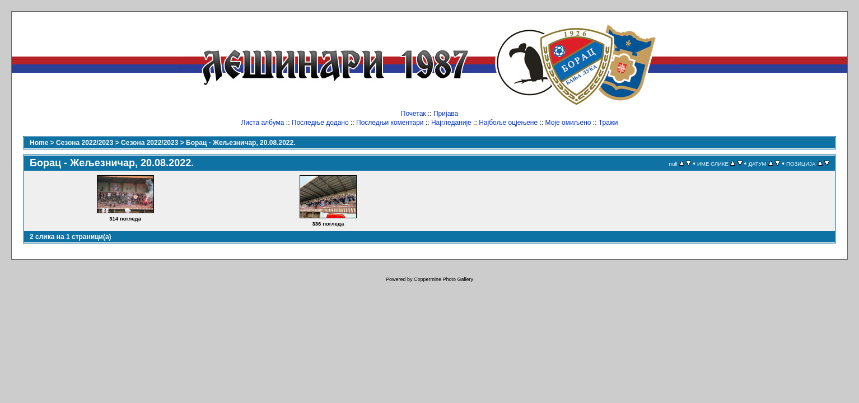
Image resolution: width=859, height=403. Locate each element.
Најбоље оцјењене (508, 122)
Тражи (608, 122)
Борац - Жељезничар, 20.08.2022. (240, 143)
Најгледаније (451, 122)
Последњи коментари (390, 122)
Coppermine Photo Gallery (443, 279)
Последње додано (320, 122)
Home (39, 143)
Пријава (445, 114)
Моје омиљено (568, 122)
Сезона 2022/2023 (84, 143)
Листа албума (262, 122)
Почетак (413, 114)
